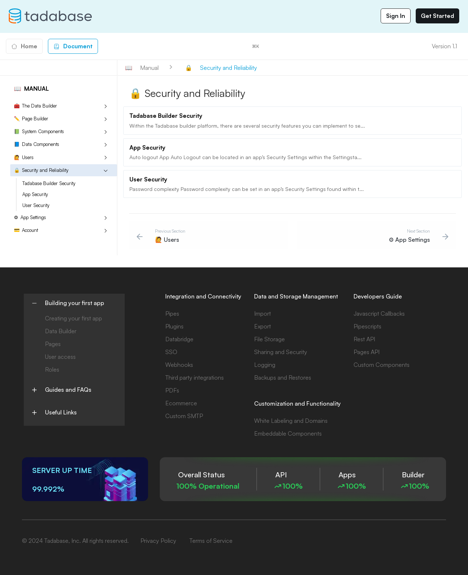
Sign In (395, 15)
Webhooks (179, 364)
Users (24, 157)
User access (60, 356)
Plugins (174, 326)
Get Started (437, 15)
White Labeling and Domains (291, 420)
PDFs (172, 390)
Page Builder (31, 119)
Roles (52, 369)
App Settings (30, 217)
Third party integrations (194, 377)
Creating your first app (73, 318)
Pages (53, 343)
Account (26, 230)
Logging (264, 364)
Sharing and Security (280, 352)
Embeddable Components (288, 433)
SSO (171, 352)
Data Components (36, 144)
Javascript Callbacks (379, 313)
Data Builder (60, 331)
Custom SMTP (184, 416)
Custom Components (382, 364)
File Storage (269, 339)
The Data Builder (35, 106)
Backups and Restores (282, 377)
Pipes (172, 313)
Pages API (367, 352)
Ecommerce (181, 403)
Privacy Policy (158, 540)
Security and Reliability (41, 170)
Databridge (179, 339)
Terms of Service (211, 540)
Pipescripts (367, 326)
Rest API (364, 339)
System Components (39, 131)
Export (262, 326)
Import (262, 313)
